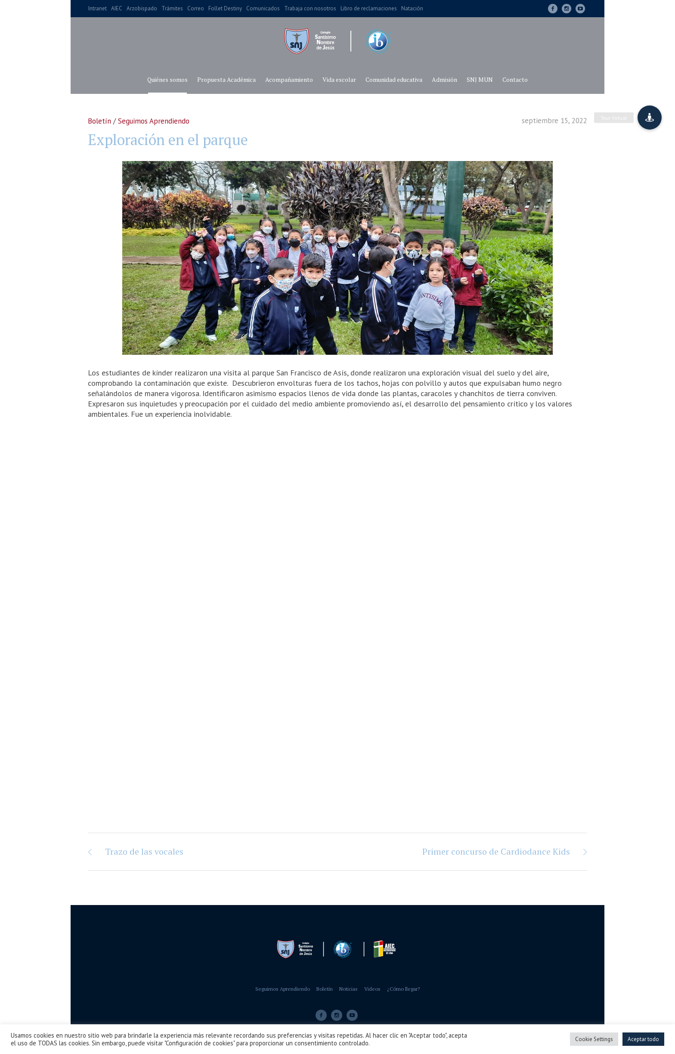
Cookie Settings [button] (594, 1039)
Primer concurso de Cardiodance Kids (496, 851)
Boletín (99, 121)
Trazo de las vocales (144, 851)
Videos (372, 989)
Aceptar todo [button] (643, 1039)
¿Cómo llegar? (403, 989)
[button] (650, 117)
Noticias (348, 989)
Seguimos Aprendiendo (153, 121)
